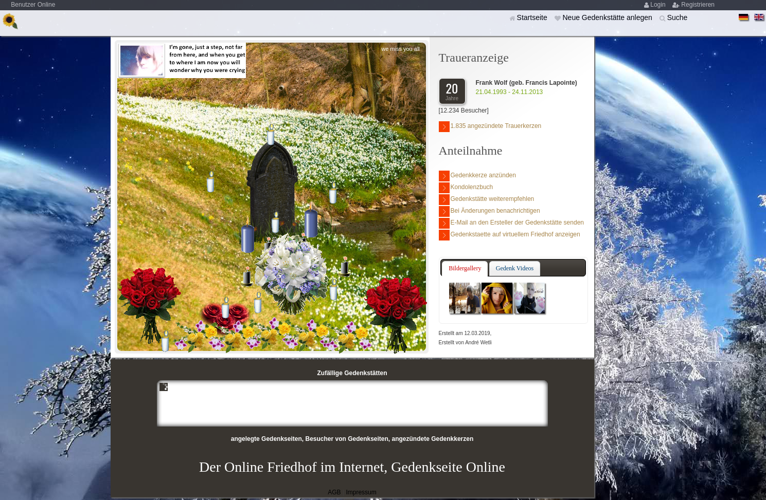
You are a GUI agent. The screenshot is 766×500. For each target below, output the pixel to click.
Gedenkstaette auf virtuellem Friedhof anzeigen (509, 235)
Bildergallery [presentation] (465, 268)
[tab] (465, 268)
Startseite (533, 17)
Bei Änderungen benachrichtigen (489, 211)
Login (658, 4)
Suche (677, 17)
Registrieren (698, 4)
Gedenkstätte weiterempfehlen (487, 199)
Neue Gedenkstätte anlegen (608, 17)
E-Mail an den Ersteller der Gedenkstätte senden (511, 223)
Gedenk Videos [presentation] (514, 268)
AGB (334, 492)
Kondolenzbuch (466, 187)
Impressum (361, 492)
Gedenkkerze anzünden (477, 176)
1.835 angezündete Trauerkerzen (490, 126)
